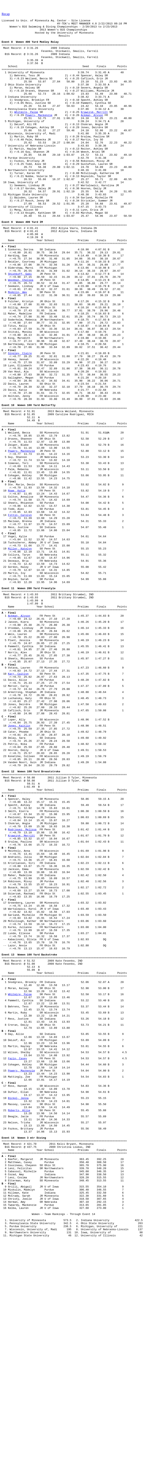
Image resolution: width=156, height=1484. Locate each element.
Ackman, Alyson (92, 134)
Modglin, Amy (17, 347)
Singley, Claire (20, 420)
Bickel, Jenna (18, 1314)
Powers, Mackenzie (38, 134)
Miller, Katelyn (20, 655)
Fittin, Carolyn (20, 614)
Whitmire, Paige (26, 131)
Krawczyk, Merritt (94, 131)
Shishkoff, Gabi (20, 325)
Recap (6, 14)
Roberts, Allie (19, 1329)
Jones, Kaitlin (19, 867)
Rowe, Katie (16, 585)
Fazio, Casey (17, 1266)
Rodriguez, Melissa (22, 992)
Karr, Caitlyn (18, 805)
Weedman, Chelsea (20, 332)
